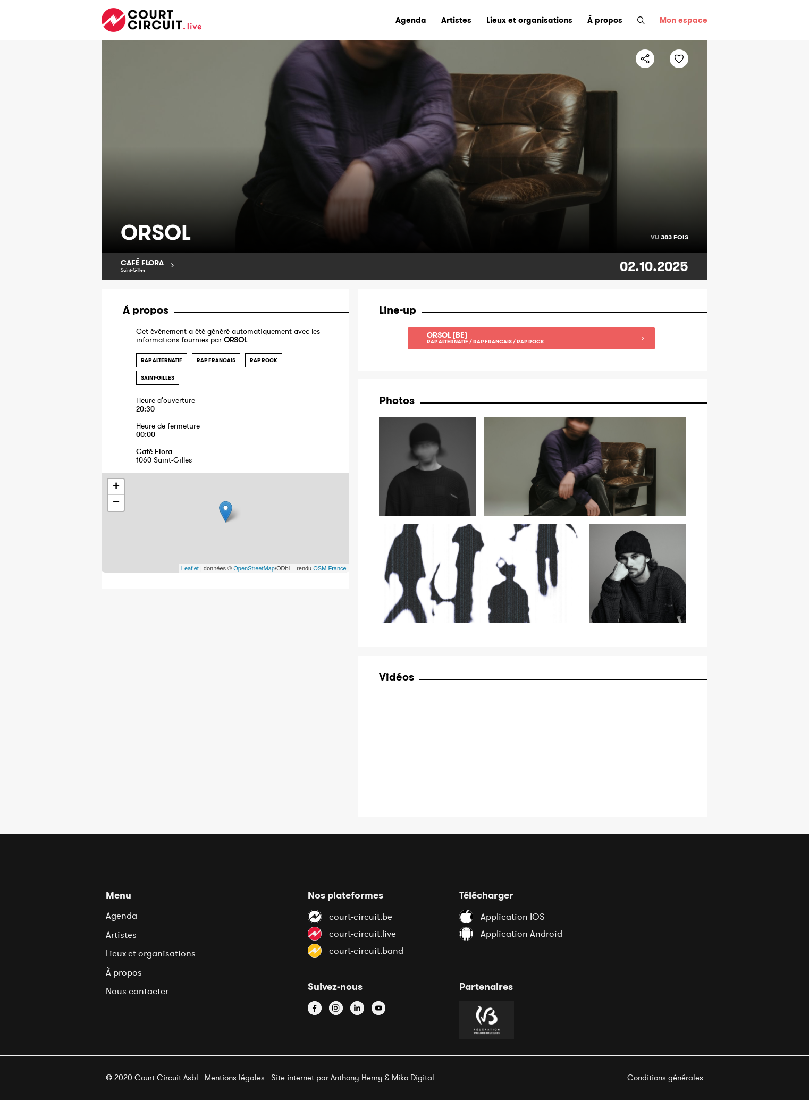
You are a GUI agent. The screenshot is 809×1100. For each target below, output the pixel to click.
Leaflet (190, 568)
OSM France (329, 568)
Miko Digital (413, 1077)
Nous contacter (137, 991)
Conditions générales (665, 1077)
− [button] (116, 503)
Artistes (121, 935)
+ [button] (116, 487)
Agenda (121, 915)
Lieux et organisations (151, 953)
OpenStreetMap (254, 568)
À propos (124, 972)
